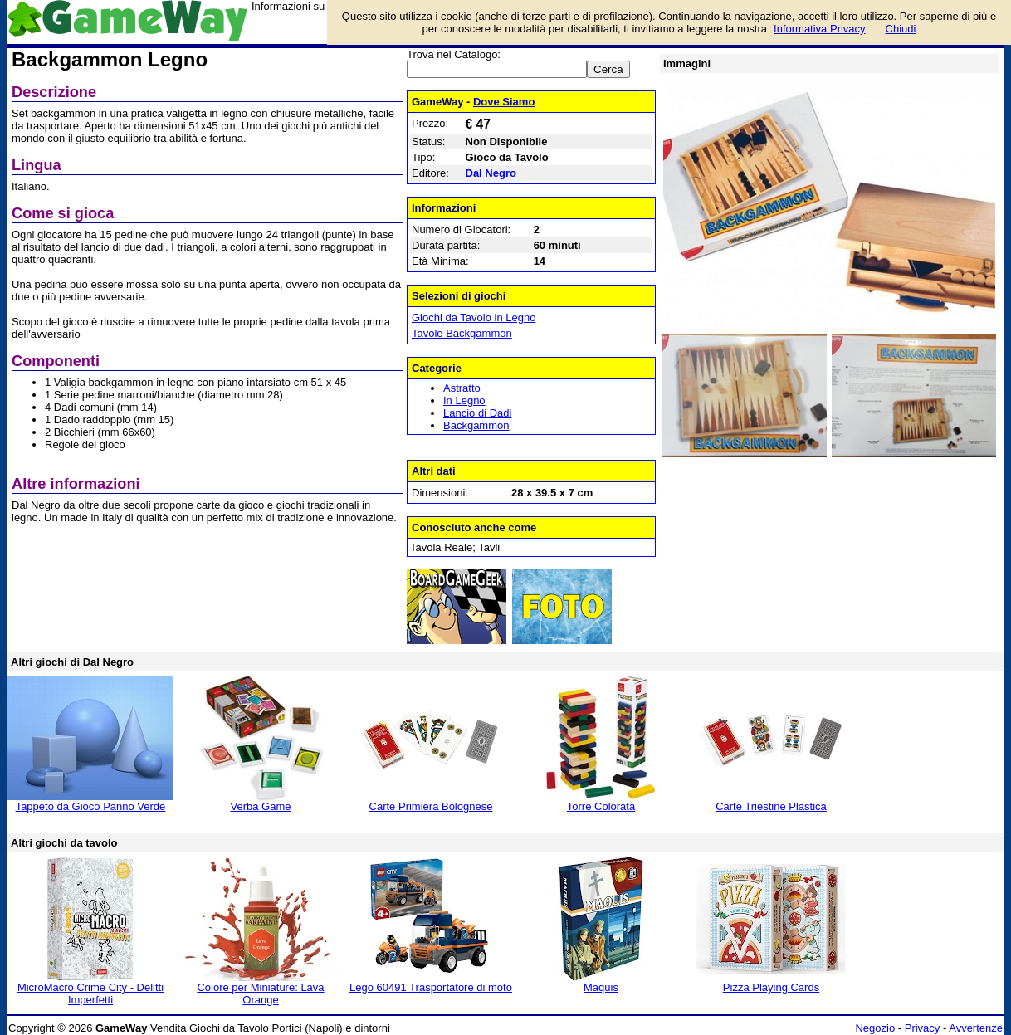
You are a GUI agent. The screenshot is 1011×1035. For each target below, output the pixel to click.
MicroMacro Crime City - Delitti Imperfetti (90, 993)
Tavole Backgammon (462, 333)
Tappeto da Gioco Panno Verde (91, 806)
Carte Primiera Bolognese (431, 806)
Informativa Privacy (820, 28)
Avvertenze (976, 1028)
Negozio (875, 1028)
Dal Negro (491, 173)
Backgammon (476, 425)
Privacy (922, 1028)
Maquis (601, 987)
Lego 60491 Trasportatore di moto (430, 987)
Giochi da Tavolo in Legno (473, 317)
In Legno (464, 400)
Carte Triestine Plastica (771, 806)
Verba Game (261, 806)
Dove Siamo (504, 101)
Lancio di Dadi (477, 413)
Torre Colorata (601, 806)
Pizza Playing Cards (771, 987)
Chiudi (901, 28)
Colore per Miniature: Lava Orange (260, 993)
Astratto (462, 388)
